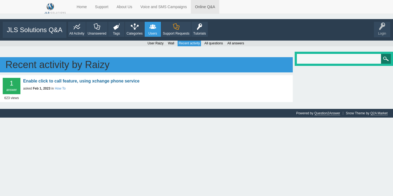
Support (101, 7)
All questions (213, 43)
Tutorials (199, 33)
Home (82, 7)
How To (60, 88)
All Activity (76, 33)
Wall (171, 43)
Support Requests (176, 33)
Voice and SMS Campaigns (164, 7)
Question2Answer (327, 113)
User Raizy (156, 43)
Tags (116, 33)
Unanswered (97, 33)
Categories (134, 33)
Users (152, 33)
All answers (235, 43)
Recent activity (189, 43)
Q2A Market (379, 113)
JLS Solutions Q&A (34, 29)
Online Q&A (205, 7)
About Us (124, 7)
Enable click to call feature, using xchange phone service (81, 81)
